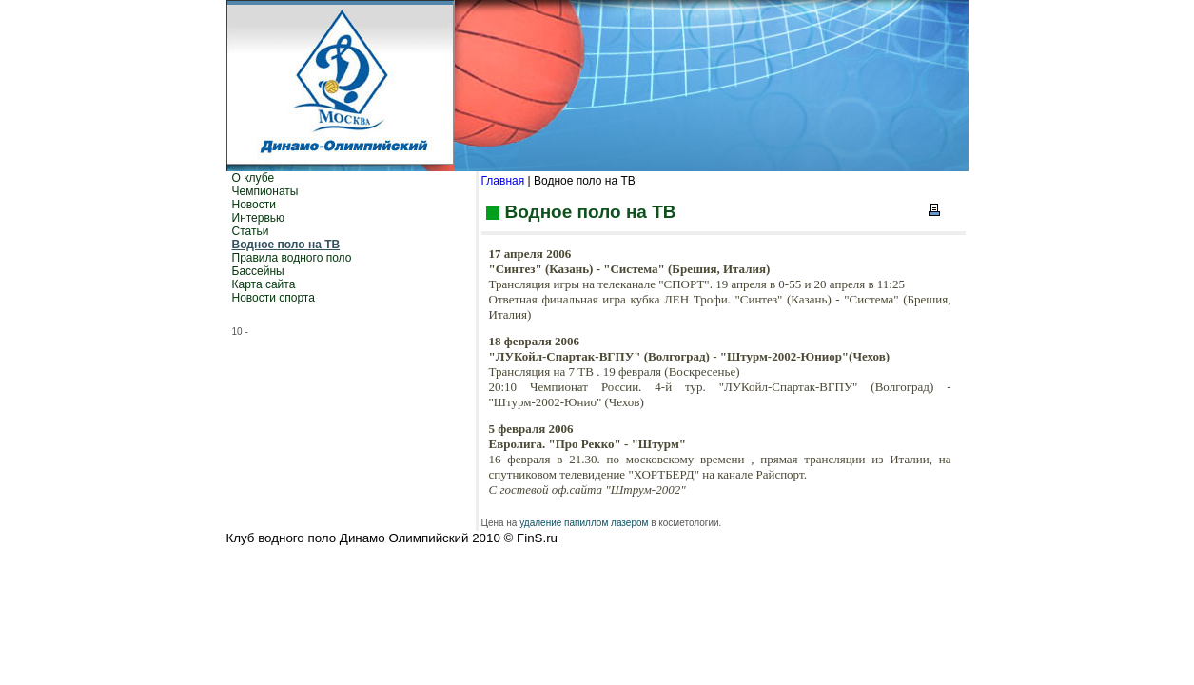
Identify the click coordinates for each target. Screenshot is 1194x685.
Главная (503, 180)
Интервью (258, 218)
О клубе (253, 178)
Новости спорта (273, 297)
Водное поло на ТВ (286, 244)
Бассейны (258, 271)
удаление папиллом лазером (583, 523)
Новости (254, 204)
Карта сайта (264, 284)
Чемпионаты (265, 191)
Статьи (250, 231)
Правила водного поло (292, 257)
